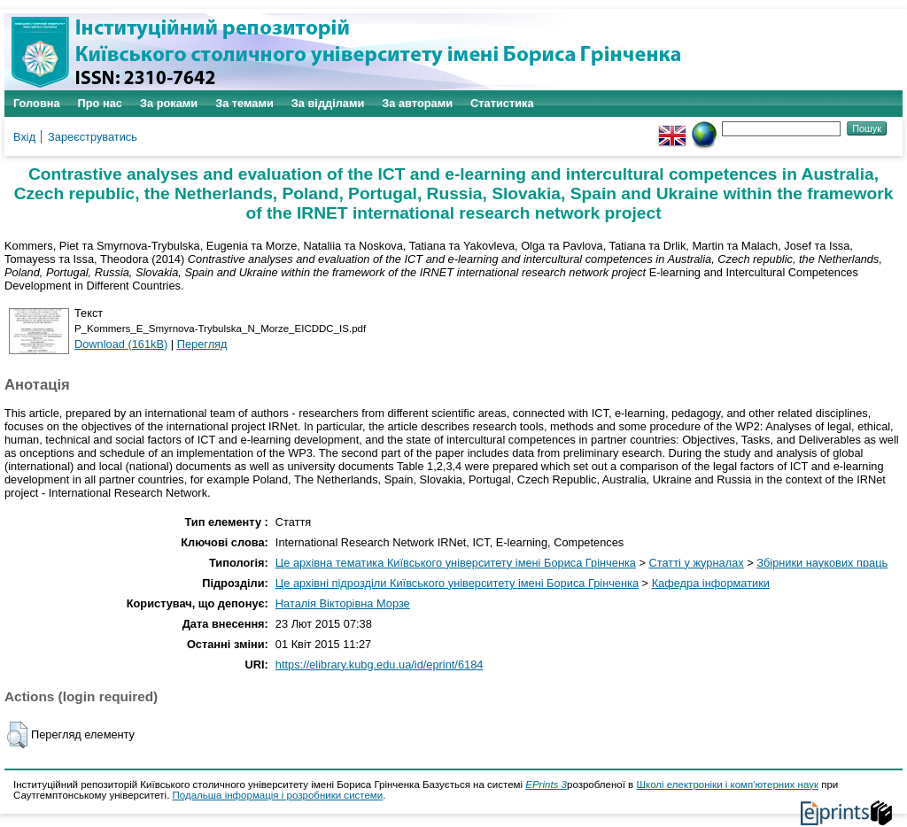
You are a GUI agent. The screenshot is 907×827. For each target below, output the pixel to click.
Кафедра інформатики (711, 583)
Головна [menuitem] (36, 103)
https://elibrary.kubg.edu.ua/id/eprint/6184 (379, 664)
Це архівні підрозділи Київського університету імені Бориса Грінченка (457, 583)
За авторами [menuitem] (417, 103)
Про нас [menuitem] (100, 103)
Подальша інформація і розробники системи (278, 795)
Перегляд (202, 344)
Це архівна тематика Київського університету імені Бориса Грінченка (455, 562)
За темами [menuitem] (244, 103)
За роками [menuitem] (169, 103)
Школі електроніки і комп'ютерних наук (727, 784)
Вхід (24, 136)
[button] (17, 735)
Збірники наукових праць (822, 562)
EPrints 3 (546, 784)
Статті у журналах (696, 562)
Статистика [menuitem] (502, 103)
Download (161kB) (120, 344)
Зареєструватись (92, 136)
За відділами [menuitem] (328, 103)
